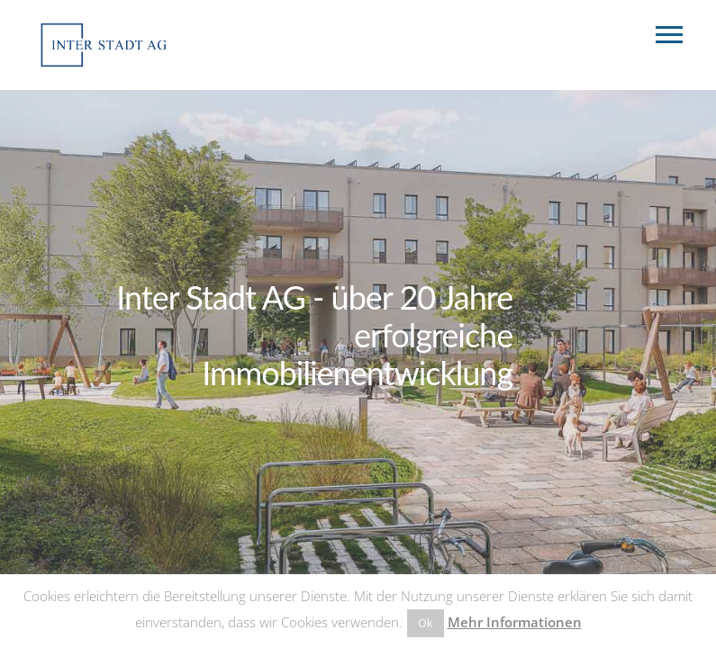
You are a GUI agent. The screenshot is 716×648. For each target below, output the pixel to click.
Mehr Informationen (515, 622)
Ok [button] (425, 623)
